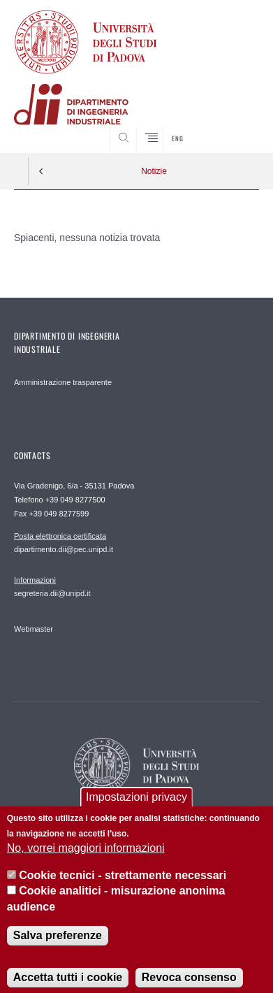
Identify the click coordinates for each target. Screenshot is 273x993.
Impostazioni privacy (136, 811)
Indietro (41, 171)
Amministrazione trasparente (63, 382)
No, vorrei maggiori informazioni (86, 863)
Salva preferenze (57, 950)
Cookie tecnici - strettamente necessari (122, 889)
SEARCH (235, 126)
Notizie (154, 171)
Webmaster (33, 629)
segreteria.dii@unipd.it (52, 586)
